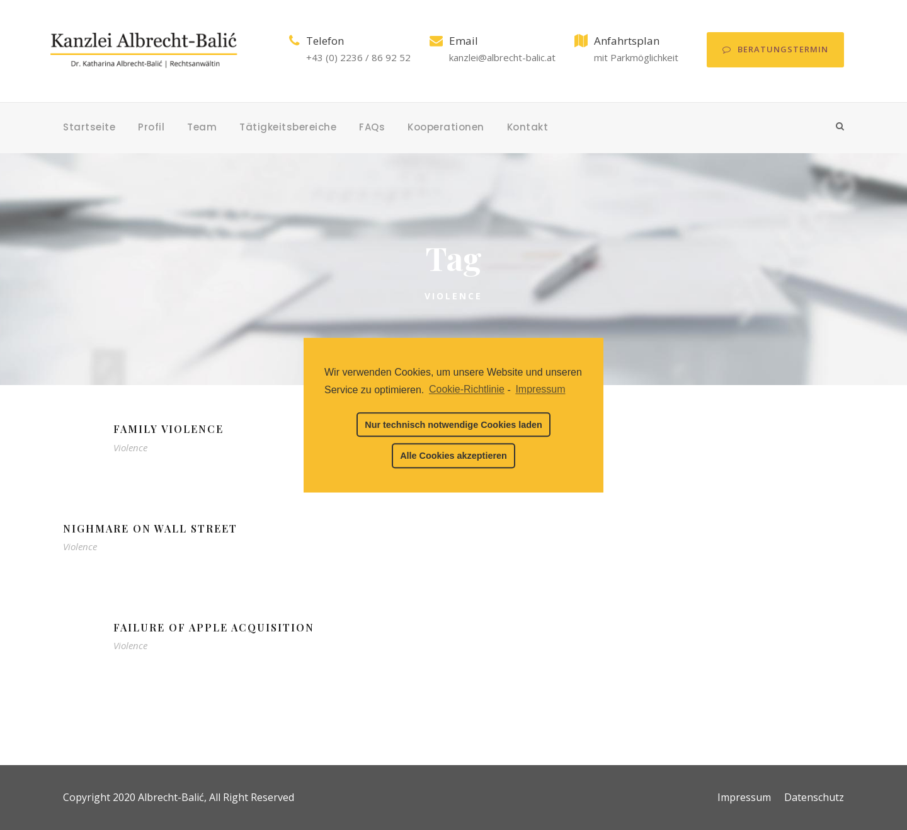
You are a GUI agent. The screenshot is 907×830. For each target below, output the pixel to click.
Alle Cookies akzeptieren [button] (453, 456)
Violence (130, 447)
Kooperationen (446, 127)
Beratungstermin (775, 49)
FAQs (372, 127)
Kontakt (528, 127)
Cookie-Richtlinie (467, 389)
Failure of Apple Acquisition (213, 627)
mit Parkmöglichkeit (636, 57)
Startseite (89, 127)
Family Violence (168, 428)
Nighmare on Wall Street (150, 528)
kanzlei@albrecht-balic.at (502, 57)
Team (202, 127)
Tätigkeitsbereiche (287, 127)
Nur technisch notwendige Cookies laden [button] (453, 425)
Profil (151, 127)
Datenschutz (814, 797)
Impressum (744, 797)
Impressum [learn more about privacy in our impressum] (540, 389)
